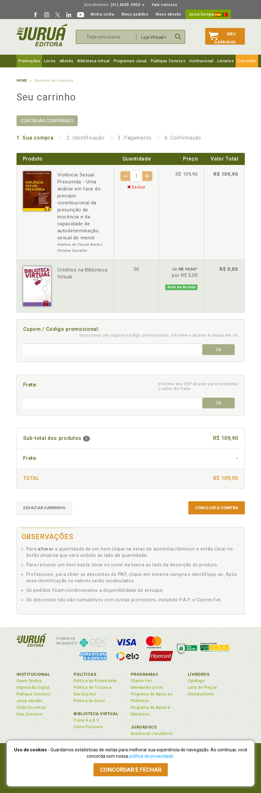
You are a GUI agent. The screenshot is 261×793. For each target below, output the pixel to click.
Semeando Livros (147, 687)
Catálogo (196, 681)
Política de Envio (89, 701)
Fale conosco (165, 5)
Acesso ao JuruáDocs (152, 733)
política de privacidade (151, 756)
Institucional (201, 61)
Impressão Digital (33, 687)
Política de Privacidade (95, 681)
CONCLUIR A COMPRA (216, 507)
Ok (218, 349)
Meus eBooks (168, 14)
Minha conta (102, 14)
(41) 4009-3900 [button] (114, 5)
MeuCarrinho (222, 38)
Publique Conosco (168, 61)
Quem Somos (29, 681)
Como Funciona (88, 727)
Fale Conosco (29, 714)
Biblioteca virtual (93, 61)
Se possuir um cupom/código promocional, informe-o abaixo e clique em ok (158, 335)
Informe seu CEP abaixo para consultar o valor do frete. (198, 386)
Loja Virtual (153, 37)
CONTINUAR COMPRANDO (47, 120)
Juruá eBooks (29, 701)
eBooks (67, 61)
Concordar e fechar (130, 769)
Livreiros (225, 61)
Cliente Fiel (141, 681)
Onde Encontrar (31, 707)
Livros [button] (49, 61)
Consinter (247, 61)
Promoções (29, 61)
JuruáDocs (144, 727)
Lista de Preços (202, 687)
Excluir (136, 187)
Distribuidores (201, 694)
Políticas (85, 674)
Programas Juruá (130, 61)
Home (21, 81)
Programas (144, 674)
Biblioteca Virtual (96, 713)
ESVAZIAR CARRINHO (44, 507)
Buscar (178, 37)
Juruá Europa (208, 14)
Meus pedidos (134, 14)
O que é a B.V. (87, 720)
